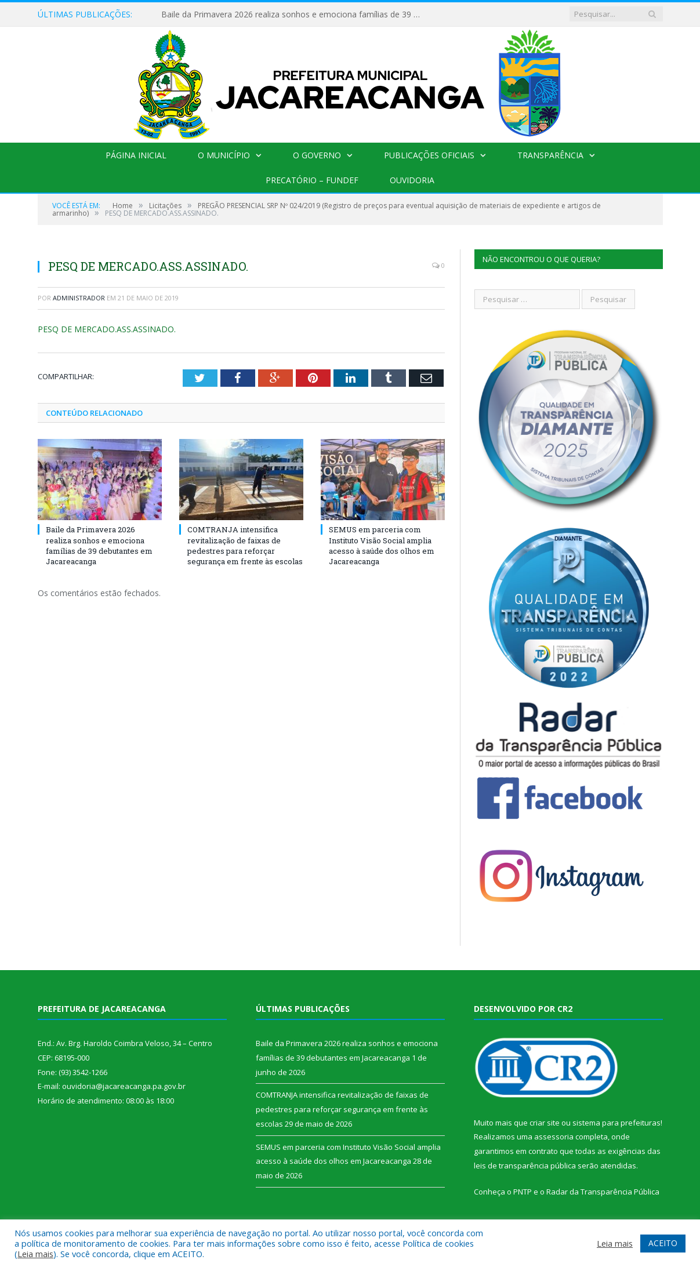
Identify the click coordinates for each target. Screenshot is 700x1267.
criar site (544, 1122)
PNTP (522, 1191)
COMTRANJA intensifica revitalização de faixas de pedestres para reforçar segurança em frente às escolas (245, 545)
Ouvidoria (412, 180)
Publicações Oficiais (429, 155)
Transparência (550, 155)
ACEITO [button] (662, 1242)
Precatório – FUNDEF (312, 180)
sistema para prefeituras (616, 1122)
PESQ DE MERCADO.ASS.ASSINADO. (107, 329)
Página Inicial (136, 155)
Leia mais (35, 1253)
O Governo (317, 155)
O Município (224, 155)
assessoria (554, 1136)
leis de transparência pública (525, 1165)
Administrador (79, 297)
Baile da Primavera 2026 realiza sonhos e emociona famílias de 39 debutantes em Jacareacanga (294, 14)
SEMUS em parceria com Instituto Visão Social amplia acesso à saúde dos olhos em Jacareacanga (381, 545)
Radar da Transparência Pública (602, 1191)
